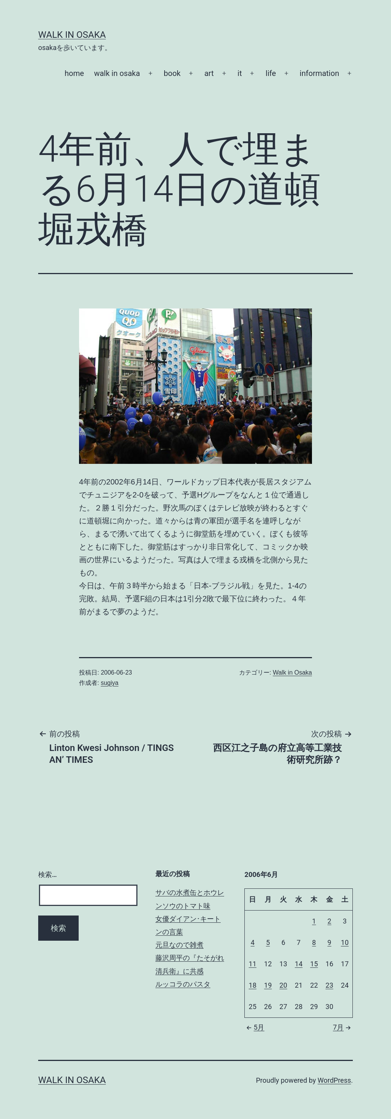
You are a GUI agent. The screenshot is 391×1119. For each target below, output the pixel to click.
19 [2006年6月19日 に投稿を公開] (268, 985)
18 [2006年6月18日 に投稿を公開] (252, 985)
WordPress (334, 1080)
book (172, 73)
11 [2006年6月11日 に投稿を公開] (252, 964)
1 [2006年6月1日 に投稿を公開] (314, 921)
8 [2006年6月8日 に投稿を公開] (314, 942)
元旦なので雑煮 (179, 945)
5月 (254, 1027)
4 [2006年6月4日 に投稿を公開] (252, 942)
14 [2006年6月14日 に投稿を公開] (298, 964)
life (271, 73)
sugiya (109, 683)
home (74, 73)
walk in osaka (117, 73)
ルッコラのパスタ (182, 984)
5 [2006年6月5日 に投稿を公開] (268, 942)
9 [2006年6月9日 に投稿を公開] (329, 942)
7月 (343, 1027)
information (319, 73)
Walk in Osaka (72, 34)
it (240, 73)
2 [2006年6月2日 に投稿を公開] (329, 921)
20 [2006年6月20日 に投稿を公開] (283, 985)
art (209, 73)
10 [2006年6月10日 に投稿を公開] (345, 942)
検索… (47, 874)
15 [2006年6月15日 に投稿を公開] (314, 964)
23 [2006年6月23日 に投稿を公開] (329, 985)
